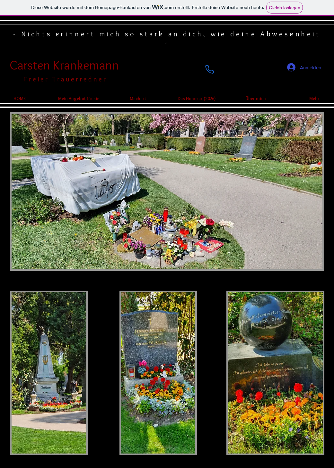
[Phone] (209, 69)
